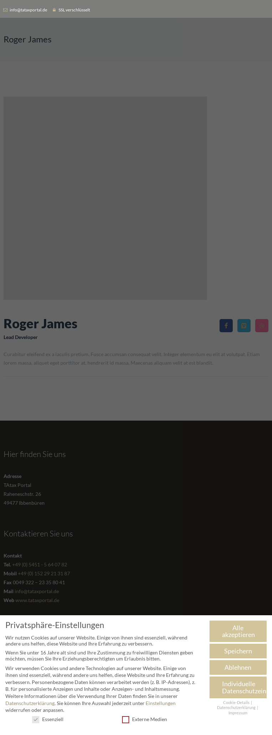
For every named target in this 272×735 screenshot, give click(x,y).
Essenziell (48, 720)
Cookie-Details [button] (236, 703)
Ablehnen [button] (238, 668)
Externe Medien (144, 720)
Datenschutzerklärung (30, 704)
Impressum (237, 714)
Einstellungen (161, 704)
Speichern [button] (238, 652)
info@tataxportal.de (28, 9)
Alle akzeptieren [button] (238, 632)
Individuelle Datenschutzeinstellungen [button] (244, 688)
